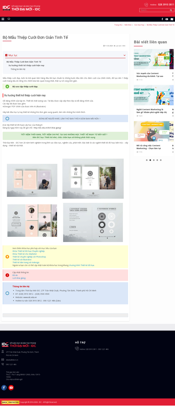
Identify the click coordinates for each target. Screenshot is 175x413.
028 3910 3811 (91, 349)
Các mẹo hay (139, 25)
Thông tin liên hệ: (18, 69)
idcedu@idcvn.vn (12, 360)
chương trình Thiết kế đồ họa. (81, 265)
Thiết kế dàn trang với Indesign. (26, 262)
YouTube (11, 387)
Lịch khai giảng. (19, 278)
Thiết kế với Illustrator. (22, 259)
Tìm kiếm (171, 10)
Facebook (4, 387)
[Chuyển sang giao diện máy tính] (8, 19)
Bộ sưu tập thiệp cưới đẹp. (25, 86)
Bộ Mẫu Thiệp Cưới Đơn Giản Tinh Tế (35, 37)
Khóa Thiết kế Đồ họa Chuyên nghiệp (28, 251)
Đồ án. (15, 275)
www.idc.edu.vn (30, 297)
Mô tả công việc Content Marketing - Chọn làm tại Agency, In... (149, 147)
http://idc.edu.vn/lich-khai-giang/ (47, 127)
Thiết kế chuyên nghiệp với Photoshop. (29, 256)
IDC (40, 402)
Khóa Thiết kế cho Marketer (24, 254)
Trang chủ (118, 25)
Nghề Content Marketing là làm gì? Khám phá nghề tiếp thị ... (152, 111)
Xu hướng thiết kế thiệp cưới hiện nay (26, 65)
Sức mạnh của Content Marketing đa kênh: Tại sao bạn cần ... (150, 75)
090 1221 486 (11, 364)
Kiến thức (128, 25)
